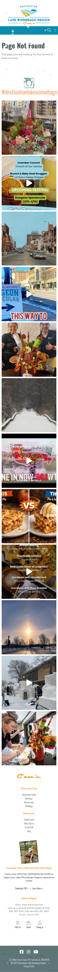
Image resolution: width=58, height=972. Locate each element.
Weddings (29, 806)
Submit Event (29, 819)
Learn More (37, 888)
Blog (29, 831)
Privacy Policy (29, 966)
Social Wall (29, 827)
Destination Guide (29, 794)
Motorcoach (29, 802)
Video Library (29, 823)
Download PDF (21, 888)
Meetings (29, 798)
